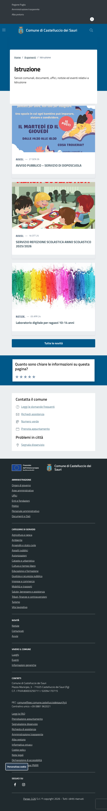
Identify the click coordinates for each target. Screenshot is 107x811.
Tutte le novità (53, 343)
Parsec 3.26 (29, 799)
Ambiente (17, 540)
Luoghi (15, 655)
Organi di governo (21, 485)
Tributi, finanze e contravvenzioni (29, 597)
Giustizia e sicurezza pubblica (27, 576)
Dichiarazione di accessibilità (27, 760)
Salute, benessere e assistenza (28, 592)
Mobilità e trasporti (22, 586)
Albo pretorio (18, 14)
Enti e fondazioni (21, 501)
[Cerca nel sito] (91, 30)
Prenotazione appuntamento (27, 719)
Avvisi (15, 636)
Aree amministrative (23, 490)
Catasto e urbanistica (23, 561)
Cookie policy (19, 750)
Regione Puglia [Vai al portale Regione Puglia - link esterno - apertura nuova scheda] (19, 4)
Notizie (15, 626)
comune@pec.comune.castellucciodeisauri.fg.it (42, 702)
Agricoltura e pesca (22, 535)
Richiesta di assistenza (24, 729)
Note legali (17, 755)
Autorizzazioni (19, 555)
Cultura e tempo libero (24, 566)
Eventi (15, 660)
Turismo (16, 602)
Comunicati (18, 631)
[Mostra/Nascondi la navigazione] (4, 30)
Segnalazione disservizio (25, 724)
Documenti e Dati (21, 516)
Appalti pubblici (20, 550)
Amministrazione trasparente (25, 9)
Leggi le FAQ (18, 714)
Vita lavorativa (19, 607)
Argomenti (30, 57)
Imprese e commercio (23, 581)
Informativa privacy (22, 745)
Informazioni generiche (24, 665)
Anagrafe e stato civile (24, 545)
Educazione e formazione (25, 571)
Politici (15, 506)
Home (17, 57)
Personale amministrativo (25, 511)
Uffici (14, 495)
